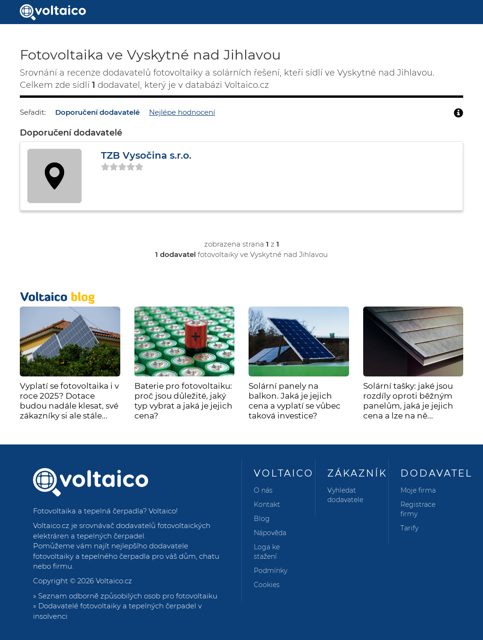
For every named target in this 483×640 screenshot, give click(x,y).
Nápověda (270, 533)
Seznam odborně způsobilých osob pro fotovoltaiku (127, 595)
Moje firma (418, 490)
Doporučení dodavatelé (97, 112)
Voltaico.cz (114, 580)
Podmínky (270, 570)
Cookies (267, 584)
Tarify (409, 528)
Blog (262, 518)
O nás (263, 490)
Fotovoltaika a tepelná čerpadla (88, 510)
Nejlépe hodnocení (182, 112)
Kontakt (267, 504)
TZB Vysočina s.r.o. (146, 155)
